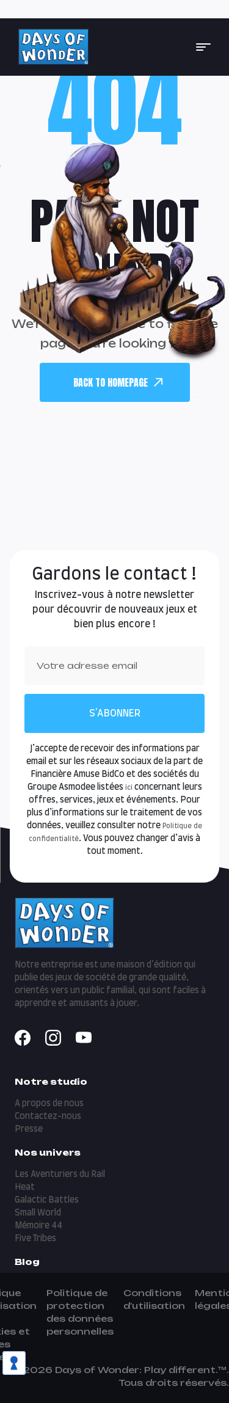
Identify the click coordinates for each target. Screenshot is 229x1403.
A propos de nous (49, 1103)
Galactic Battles (47, 1200)
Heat (25, 1187)
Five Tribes (35, 1238)
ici (129, 787)
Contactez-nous (48, 1116)
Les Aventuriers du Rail (60, 1174)
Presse (29, 1129)
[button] (203, 47)
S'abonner (114, 713)
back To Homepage (117, 382)
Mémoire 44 (38, 1226)
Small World (38, 1213)
